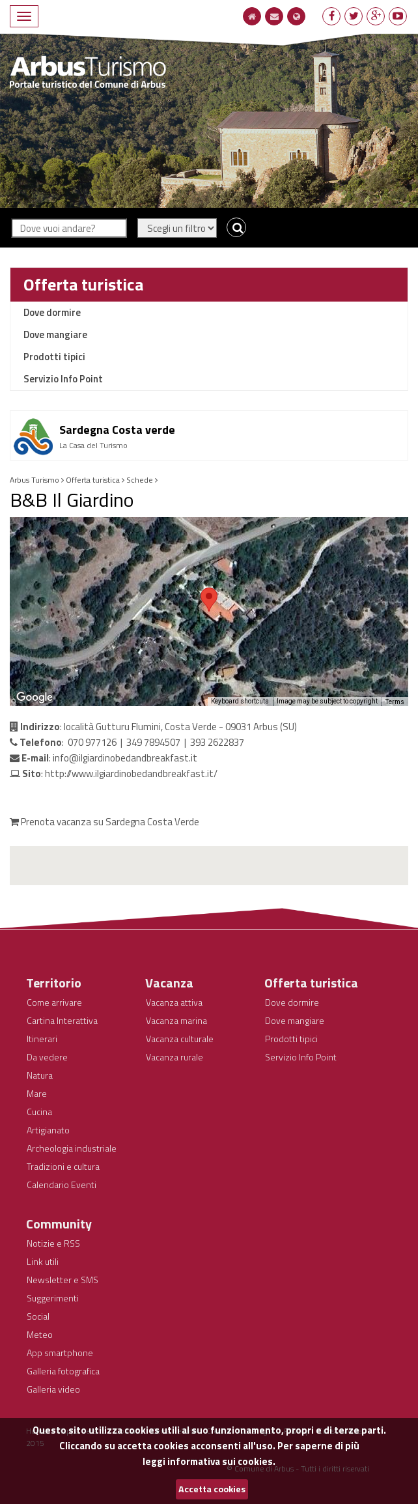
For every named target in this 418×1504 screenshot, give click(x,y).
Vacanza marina (176, 1020)
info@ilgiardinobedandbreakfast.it (125, 757)
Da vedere (47, 1057)
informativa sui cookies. (221, 1461)
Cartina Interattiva (62, 1020)
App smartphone (60, 1352)
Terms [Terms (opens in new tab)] (394, 701)
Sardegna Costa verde (117, 429)
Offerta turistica (83, 284)
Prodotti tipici (54, 356)
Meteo (40, 1334)
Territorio (53, 982)
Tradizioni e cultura (63, 1166)
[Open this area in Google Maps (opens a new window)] (34, 697)
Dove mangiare (55, 334)
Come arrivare (54, 1002)
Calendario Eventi (61, 1184)
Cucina (39, 1111)
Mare (37, 1093)
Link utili (43, 1261)
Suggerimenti (53, 1298)
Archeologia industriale (72, 1148)
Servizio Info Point (63, 378)
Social (38, 1316)
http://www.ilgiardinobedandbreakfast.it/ (131, 773)
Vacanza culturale (180, 1038)
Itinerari (42, 1038)
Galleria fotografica (63, 1371)
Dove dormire (52, 312)
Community (59, 1223)
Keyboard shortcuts (240, 701)
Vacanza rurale (174, 1057)
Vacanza (169, 982)
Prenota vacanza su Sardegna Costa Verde (104, 821)
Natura (40, 1075)
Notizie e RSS (53, 1243)
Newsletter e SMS (62, 1279)
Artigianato (48, 1130)
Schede (139, 480)
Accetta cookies (211, 1489)
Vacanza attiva (174, 1002)
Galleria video (53, 1389)
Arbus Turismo (34, 480)
